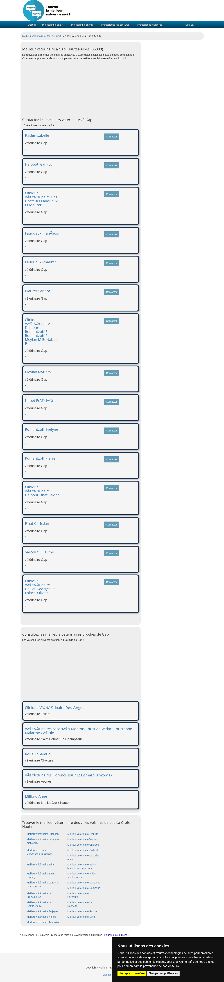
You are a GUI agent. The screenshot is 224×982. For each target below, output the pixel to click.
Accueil (32, 24)
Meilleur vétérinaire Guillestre (83, 850)
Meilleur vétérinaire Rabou (82, 911)
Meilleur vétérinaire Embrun (82, 833)
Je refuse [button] (139, 973)
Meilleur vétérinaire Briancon (43, 833)
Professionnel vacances (149, 24)
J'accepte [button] (124, 973)
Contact (189, 24)
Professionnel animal (82, 24)
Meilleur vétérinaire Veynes (82, 839)
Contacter (111, 136)
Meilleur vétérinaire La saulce (83, 882)
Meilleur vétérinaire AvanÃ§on (43, 922)
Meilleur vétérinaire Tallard (41, 864)
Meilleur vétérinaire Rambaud (83, 888)
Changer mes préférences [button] (163, 973)
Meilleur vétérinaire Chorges (83, 844)
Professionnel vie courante (115, 24)
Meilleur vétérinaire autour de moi (41, 36)
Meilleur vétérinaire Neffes (41, 916)
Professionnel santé (52, 24)
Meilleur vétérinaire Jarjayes (42, 911)
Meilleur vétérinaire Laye (81, 916)
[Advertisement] (80, 89)
